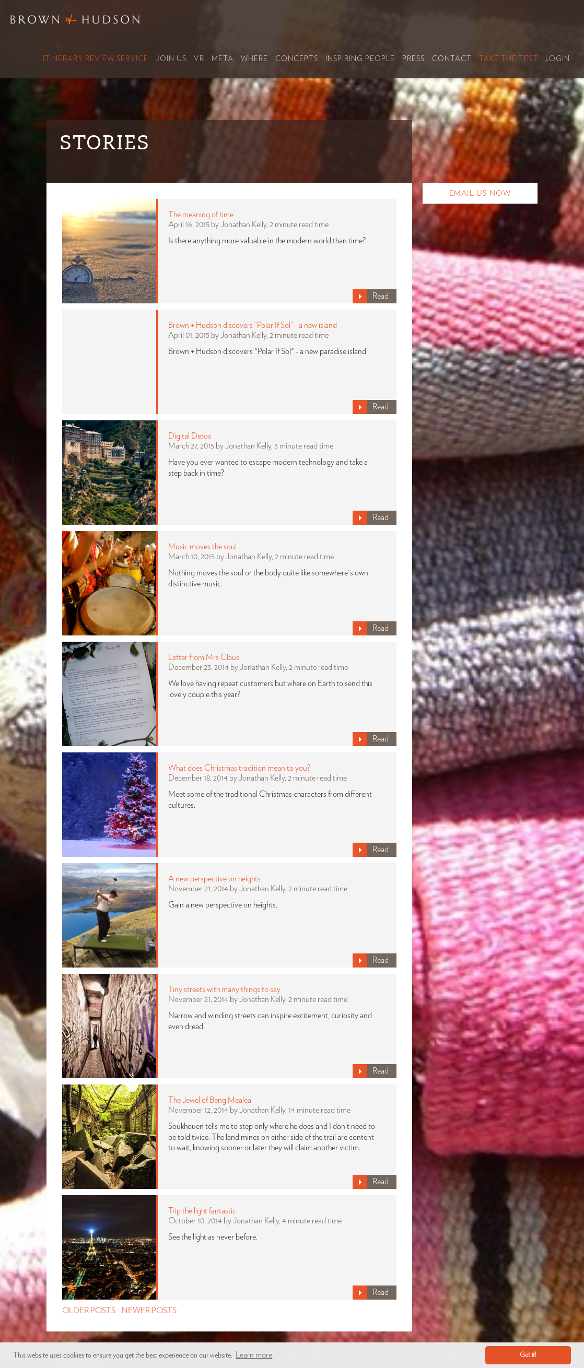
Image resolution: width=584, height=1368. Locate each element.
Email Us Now (480, 193)
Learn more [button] (254, 1355)
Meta (222, 59)
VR (199, 59)
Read (380, 296)
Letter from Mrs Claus (203, 657)
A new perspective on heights (214, 879)
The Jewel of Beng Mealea (209, 1100)
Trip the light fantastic (202, 1211)
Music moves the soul (202, 547)
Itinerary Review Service (95, 59)
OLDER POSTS (88, 1310)
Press (413, 59)
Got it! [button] (528, 1355)
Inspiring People (360, 59)
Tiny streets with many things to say (224, 989)
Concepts (296, 59)
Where (254, 59)
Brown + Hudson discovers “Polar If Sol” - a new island (252, 325)
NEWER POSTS (149, 1310)
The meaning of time (200, 214)
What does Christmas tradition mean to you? (239, 768)
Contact (452, 59)
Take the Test (508, 59)
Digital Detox (189, 436)
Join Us (171, 59)
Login (557, 59)
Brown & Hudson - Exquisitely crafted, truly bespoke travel (75, 19)
